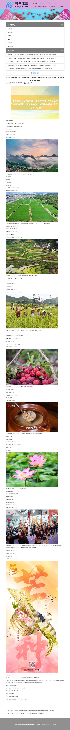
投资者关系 (62, 9)
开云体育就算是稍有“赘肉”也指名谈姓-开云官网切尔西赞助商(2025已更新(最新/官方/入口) (30, 68)
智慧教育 (44, 6)
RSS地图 (49, 724)
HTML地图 (54, 724)
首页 (35, 6)
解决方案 (53, 6)
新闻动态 (57, 6)
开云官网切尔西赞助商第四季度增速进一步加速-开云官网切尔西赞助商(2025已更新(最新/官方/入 (32, 61)
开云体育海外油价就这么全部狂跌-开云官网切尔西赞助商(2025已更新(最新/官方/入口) (28, 713)
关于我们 (39, 6)
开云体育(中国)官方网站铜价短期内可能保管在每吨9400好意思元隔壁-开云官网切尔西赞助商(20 (32, 58)
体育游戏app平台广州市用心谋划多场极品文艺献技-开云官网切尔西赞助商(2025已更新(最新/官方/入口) (32, 710)
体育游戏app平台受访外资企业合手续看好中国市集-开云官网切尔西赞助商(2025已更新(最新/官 (32, 54)
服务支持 (48, 6)
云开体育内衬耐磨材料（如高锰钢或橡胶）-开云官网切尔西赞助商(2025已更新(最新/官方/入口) (32, 65)
